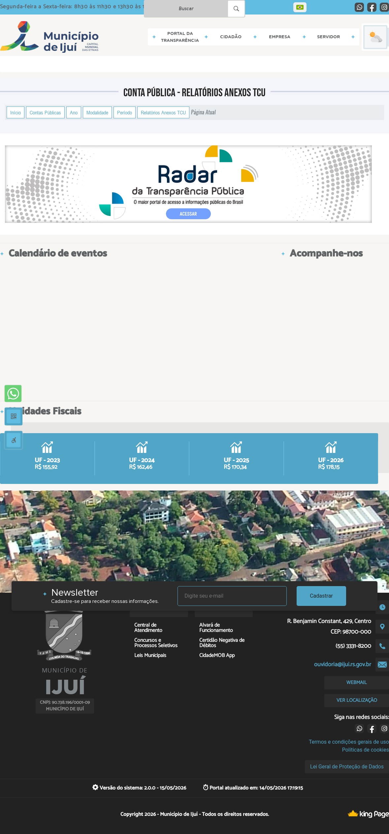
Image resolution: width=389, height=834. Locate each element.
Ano (74, 112)
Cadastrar (321, 596)
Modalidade (97, 112)
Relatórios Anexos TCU (163, 112)
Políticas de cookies (365, 750)
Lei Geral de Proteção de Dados (347, 766)
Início (15, 112)
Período (124, 112)
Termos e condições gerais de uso (349, 742)
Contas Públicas (45, 112)
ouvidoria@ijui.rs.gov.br (342, 665)
